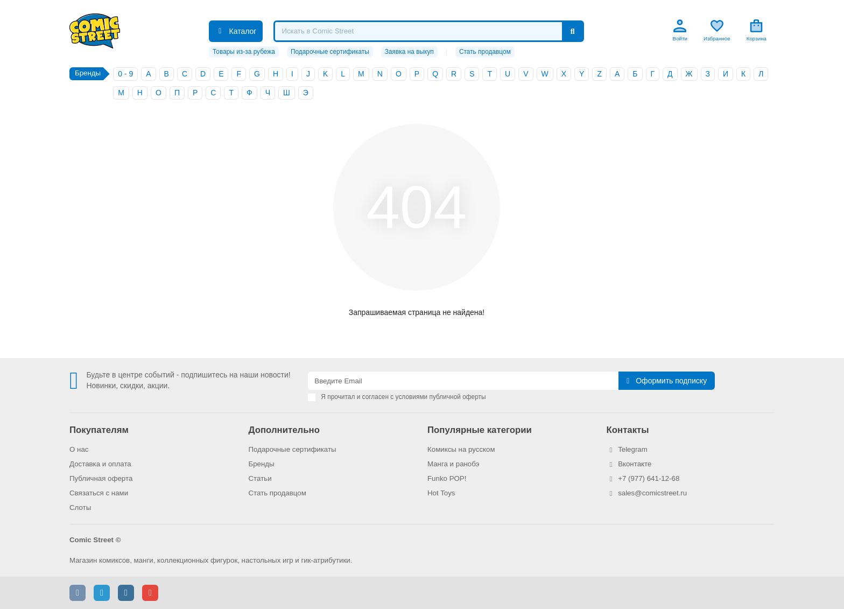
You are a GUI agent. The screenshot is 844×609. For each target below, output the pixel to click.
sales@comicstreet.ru (652, 493)
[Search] (428, 31)
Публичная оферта (100, 478)
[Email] (463, 381)
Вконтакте (634, 464)
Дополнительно (284, 430)
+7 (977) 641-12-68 (648, 478)
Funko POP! (446, 478)
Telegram (633, 449)
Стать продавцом (485, 51)
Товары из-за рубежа (244, 51)
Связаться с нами (98, 493)
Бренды (262, 464)
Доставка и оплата (100, 464)
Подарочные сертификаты (330, 51)
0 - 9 (125, 73)
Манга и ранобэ (453, 464)
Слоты (80, 507)
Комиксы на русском (461, 449)
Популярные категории (479, 430)
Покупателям (99, 430)
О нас (78, 449)
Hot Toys (441, 493)
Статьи (260, 478)
